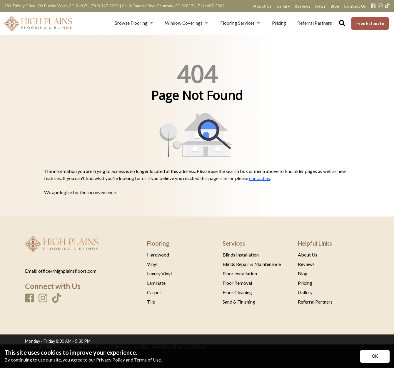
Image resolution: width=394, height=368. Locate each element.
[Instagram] (380, 6)
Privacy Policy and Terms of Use (128, 359)
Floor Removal (237, 283)
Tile (151, 301)
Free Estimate (370, 23)
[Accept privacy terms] (375, 356)
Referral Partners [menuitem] (314, 23)
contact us (259, 178)
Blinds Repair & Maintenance (252, 264)
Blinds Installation (241, 254)
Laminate (156, 283)
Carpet (154, 292)
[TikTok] (387, 6)
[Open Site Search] (342, 23)
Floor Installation (240, 273)
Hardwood (158, 254)
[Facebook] (373, 6)
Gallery (305, 292)
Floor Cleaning (237, 292)
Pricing (305, 283)
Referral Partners (315, 301)
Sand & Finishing (239, 301)
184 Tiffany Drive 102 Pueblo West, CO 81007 (45, 6)
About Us (307, 254)
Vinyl (152, 264)
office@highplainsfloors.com (67, 271)
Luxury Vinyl (159, 273)
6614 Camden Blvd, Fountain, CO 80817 (157, 6)
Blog (303, 273)
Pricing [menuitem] (279, 23)
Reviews (306, 264)
